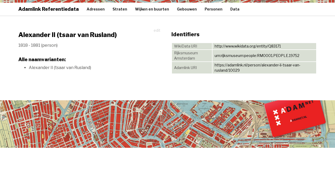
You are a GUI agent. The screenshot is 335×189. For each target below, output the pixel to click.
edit (157, 30)
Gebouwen (187, 9)
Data (234, 9)
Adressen (96, 9)
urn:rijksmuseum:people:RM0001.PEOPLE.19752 (257, 55)
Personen (213, 9)
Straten (120, 9)
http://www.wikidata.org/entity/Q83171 (248, 46)
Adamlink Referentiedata (48, 9)
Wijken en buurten (152, 9)
